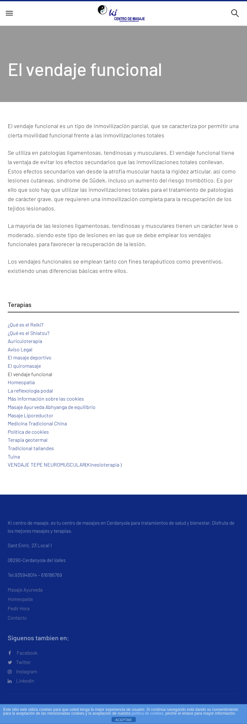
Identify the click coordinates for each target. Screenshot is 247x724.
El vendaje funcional (30, 374)
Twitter (19, 670)
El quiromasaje (24, 366)
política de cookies (147, 713)
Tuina (14, 456)
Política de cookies (28, 432)
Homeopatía (21, 382)
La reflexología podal (30, 390)
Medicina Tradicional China (37, 423)
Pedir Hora (19, 616)
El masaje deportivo (29, 357)
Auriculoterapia (25, 341)
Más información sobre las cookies (46, 398)
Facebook (22, 661)
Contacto (17, 626)
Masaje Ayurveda (25, 598)
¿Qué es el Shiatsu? (29, 333)
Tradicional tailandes (31, 448)
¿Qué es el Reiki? (25, 324)
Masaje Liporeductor (30, 415)
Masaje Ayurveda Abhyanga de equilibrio (52, 407)
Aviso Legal (20, 349)
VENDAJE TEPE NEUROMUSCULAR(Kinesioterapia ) (65, 464)
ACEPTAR (123, 720)
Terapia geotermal (28, 440)
